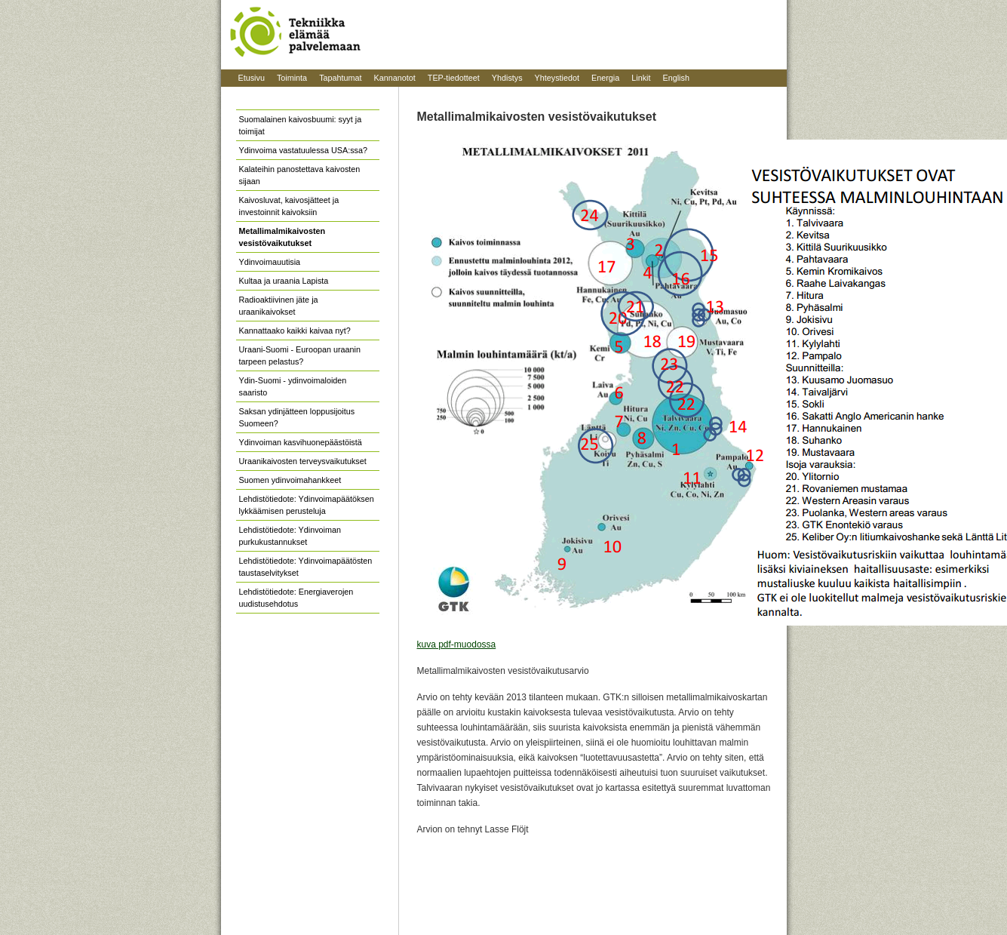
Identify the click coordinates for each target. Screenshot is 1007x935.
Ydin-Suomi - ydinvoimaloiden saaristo (293, 386)
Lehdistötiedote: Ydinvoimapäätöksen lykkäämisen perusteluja (306, 504)
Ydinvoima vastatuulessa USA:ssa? (303, 150)
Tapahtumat (340, 77)
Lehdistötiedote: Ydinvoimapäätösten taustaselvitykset (306, 566)
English (675, 77)
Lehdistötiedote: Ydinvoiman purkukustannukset (290, 535)
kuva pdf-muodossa (456, 644)
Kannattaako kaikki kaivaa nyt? (295, 330)
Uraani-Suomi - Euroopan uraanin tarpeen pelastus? (300, 355)
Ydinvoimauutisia (270, 261)
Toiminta (292, 77)
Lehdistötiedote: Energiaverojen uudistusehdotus (296, 597)
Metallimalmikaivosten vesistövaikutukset (282, 237)
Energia (605, 77)
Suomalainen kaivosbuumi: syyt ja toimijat (300, 125)
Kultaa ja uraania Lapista (284, 280)
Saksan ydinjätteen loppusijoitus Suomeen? (297, 417)
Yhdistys (507, 77)
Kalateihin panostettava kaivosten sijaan (300, 175)
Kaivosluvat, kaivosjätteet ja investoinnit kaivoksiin (289, 206)
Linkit (640, 77)
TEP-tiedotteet (454, 77)
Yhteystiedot (557, 77)
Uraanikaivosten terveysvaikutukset (303, 461)
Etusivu (251, 77)
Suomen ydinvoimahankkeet (290, 479)
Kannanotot (395, 77)
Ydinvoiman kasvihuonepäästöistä (300, 442)
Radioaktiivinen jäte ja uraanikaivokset (278, 305)
